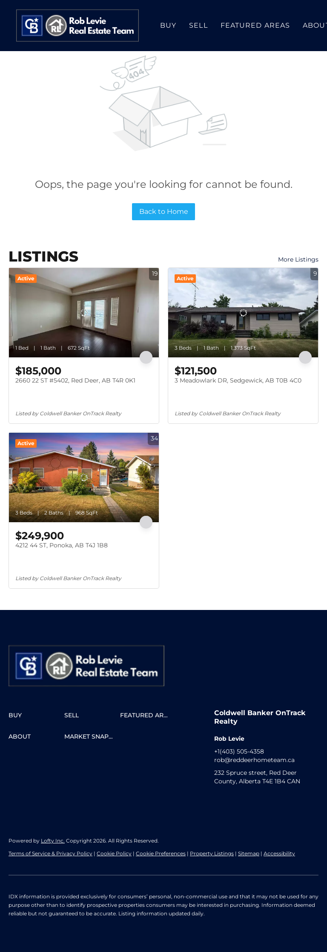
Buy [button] (168, 25)
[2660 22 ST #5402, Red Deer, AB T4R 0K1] (84, 312)
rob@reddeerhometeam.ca (254, 760)
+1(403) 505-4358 (239, 751)
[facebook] (220, 800)
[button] (77, 26)
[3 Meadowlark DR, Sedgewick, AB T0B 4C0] (243, 312)
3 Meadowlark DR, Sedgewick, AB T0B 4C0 (238, 380)
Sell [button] (198, 25)
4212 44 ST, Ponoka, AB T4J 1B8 (61, 545)
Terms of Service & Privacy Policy (50, 853)
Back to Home (163, 211)
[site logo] (95, 657)
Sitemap (248, 853)
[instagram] (237, 800)
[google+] (254, 800)
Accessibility (279, 853)
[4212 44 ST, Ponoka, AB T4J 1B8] (84, 477)
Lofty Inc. (53, 840)
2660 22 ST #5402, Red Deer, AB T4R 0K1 (75, 380)
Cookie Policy (114, 853)
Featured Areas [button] (255, 25)
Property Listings (212, 853)
